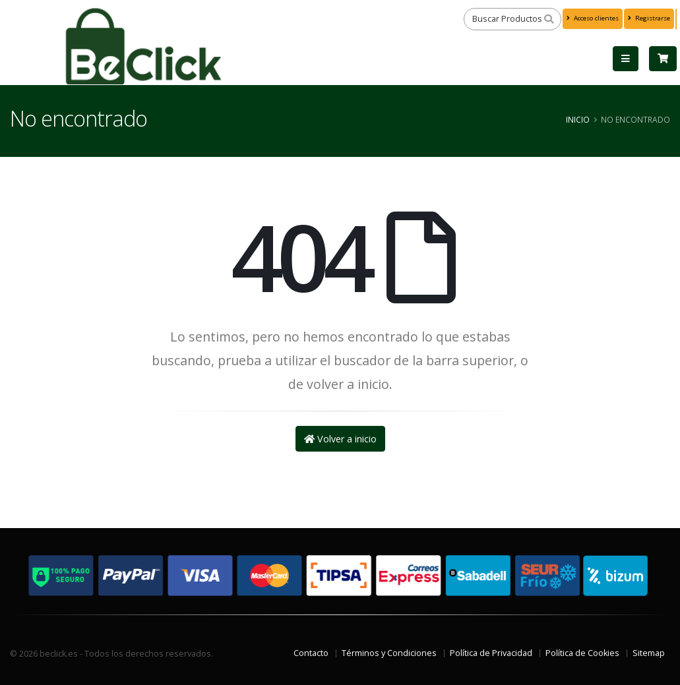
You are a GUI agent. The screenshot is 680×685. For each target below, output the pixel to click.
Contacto (311, 653)
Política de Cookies (582, 653)
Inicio (578, 119)
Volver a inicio (340, 438)
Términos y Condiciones (389, 653)
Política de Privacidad (491, 653)
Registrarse (649, 18)
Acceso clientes (593, 18)
